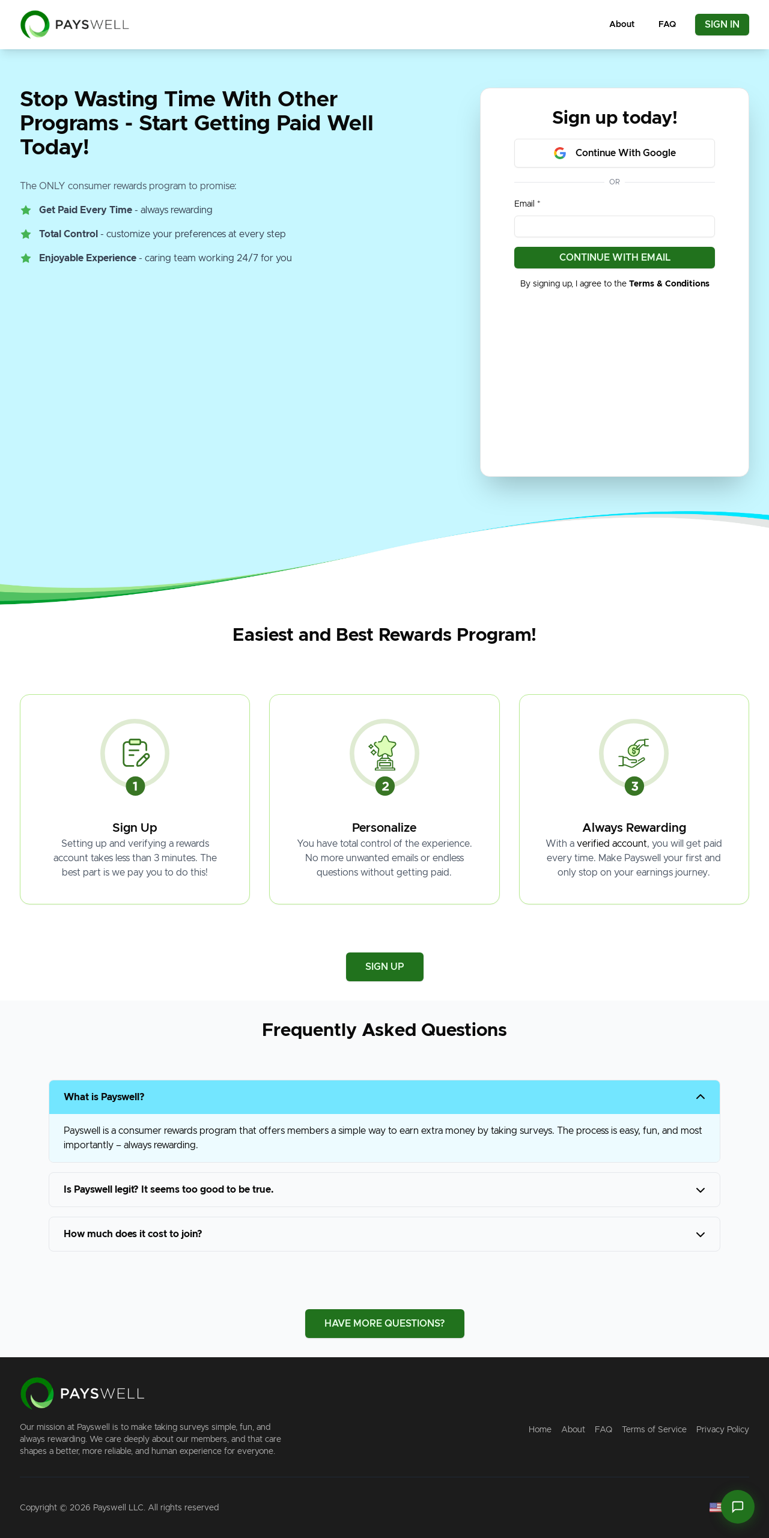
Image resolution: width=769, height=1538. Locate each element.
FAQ (667, 24)
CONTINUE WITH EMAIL (614, 257)
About (621, 24)
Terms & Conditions (669, 284)
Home (540, 1430)
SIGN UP (384, 967)
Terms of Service (654, 1430)
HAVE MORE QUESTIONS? (384, 1323)
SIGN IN (722, 24)
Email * (527, 204)
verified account (612, 844)
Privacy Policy (722, 1430)
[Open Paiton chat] (738, 1507)
